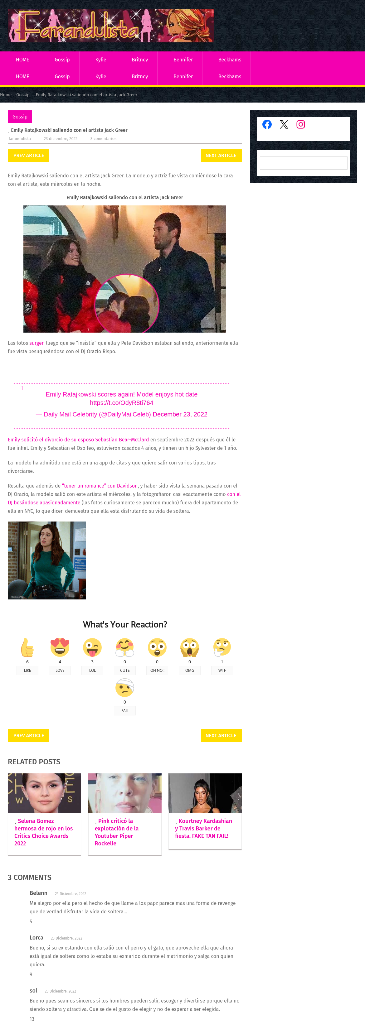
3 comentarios (103, 138)
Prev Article (28, 155)
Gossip (62, 60)
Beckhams (229, 60)
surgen (37, 343)
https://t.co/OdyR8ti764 (121, 402)
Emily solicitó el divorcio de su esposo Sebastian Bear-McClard (78, 440)
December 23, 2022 (180, 414)
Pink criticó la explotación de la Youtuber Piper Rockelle (117, 832)
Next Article (221, 155)
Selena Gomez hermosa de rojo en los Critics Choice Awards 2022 (43, 832)
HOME (22, 60)
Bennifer (183, 60)
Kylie (100, 60)
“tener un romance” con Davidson (99, 486)
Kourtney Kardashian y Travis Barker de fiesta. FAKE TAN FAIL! (203, 828)
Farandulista (20, 138)
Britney (140, 60)
